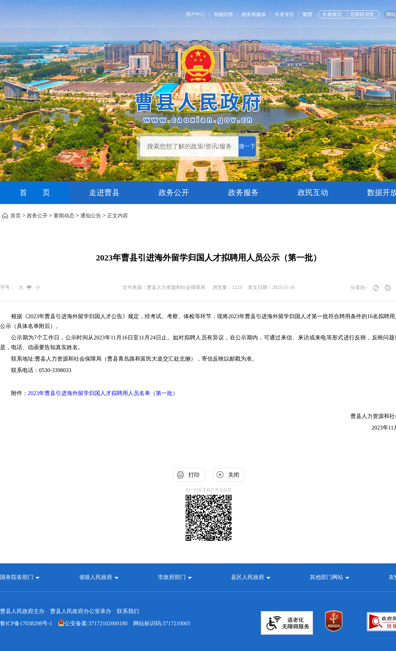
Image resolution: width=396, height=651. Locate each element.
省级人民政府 (96, 577)
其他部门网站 (326, 577)
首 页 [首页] (34, 192)
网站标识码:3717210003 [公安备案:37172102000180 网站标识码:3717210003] (95, 623)
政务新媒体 (254, 14)
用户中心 (195, 14)
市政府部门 (172, 577)
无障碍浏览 (362, 14)
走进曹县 (104, 192)
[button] (20, 577)
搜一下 (247, 146)
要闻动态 (64, 215)
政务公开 (174, 192)
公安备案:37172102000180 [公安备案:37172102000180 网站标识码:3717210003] (92, 623)
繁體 (307, 14)
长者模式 (332, 14)
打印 (194, 475)
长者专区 (284, 14)
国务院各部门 (17, 577)
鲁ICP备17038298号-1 (26, 623)
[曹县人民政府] (198, 107)
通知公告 (90, 215)
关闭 (233, 475)
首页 (15, 215)
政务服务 (243, 192)
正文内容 (117, 215)
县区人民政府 (248, 577)
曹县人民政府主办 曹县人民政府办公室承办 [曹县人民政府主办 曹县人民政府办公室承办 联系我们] (69, 611)
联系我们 (128, 611)
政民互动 (313, 192)
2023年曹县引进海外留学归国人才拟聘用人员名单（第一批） (103, 393)
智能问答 (223, 14)
